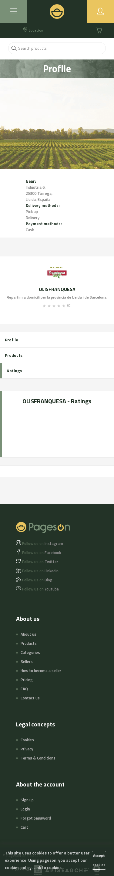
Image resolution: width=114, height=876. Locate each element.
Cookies (27, 740)
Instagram (42, 543)
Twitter (40, 562)
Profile (11, 340)
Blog (37, 580)
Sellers (27, 661)
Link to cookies (47, 867)
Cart (24, 827)
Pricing (27, 680)
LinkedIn (40, 571)
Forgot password (36, 818)
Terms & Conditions (38, 758)
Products (13, 355)
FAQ (24, 689)
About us (28, 634)
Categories (30, 652)
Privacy (27, 749)
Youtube (40, 589)
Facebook (41, 553)
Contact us (30, 698)
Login (25, 809)
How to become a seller (41, 671)
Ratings (14, 370)
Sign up (27, 800)
